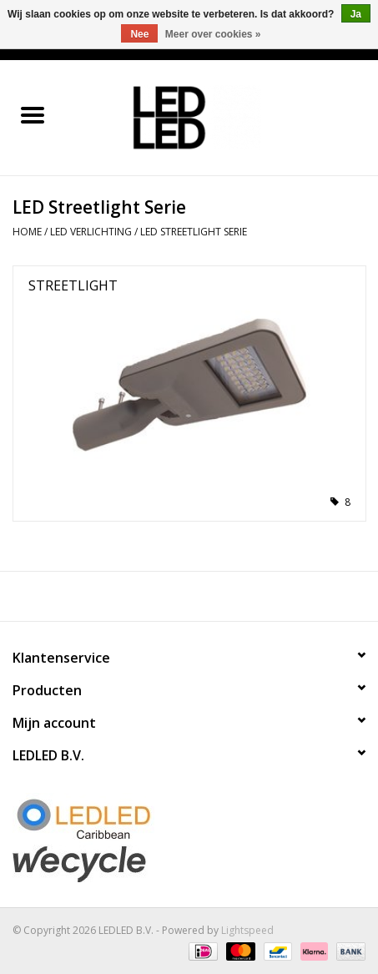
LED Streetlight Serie (193, 232)
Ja (355, 14)
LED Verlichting (91, 232)
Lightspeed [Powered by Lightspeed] (247, 930)
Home (27, 232)
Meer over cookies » (213, 34)
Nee (139, 34)
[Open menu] (32, 114)
